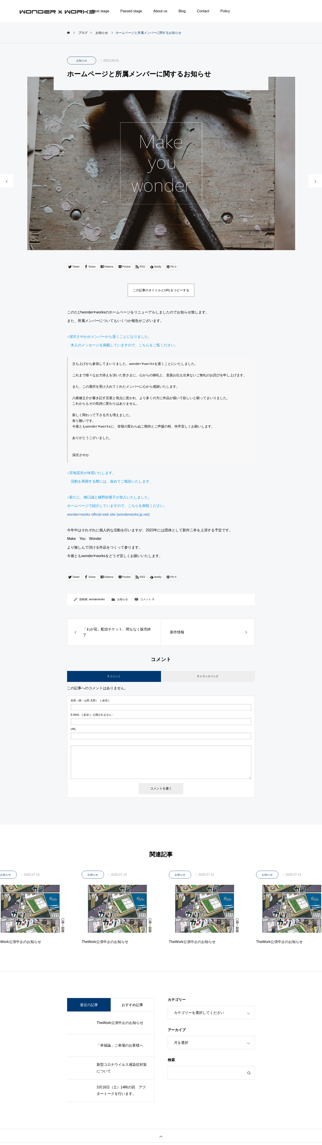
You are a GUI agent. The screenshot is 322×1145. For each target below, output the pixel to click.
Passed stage (131, 11)
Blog (182, 11)
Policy (225, 11)
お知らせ (81, 60)
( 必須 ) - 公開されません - (92, 714)
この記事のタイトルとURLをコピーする (161, 290)
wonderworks (97, 599)
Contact (203, 11)
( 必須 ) (90, 700)
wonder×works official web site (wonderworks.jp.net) (108, 514)
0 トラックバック (207, 676)
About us (160, 11)
